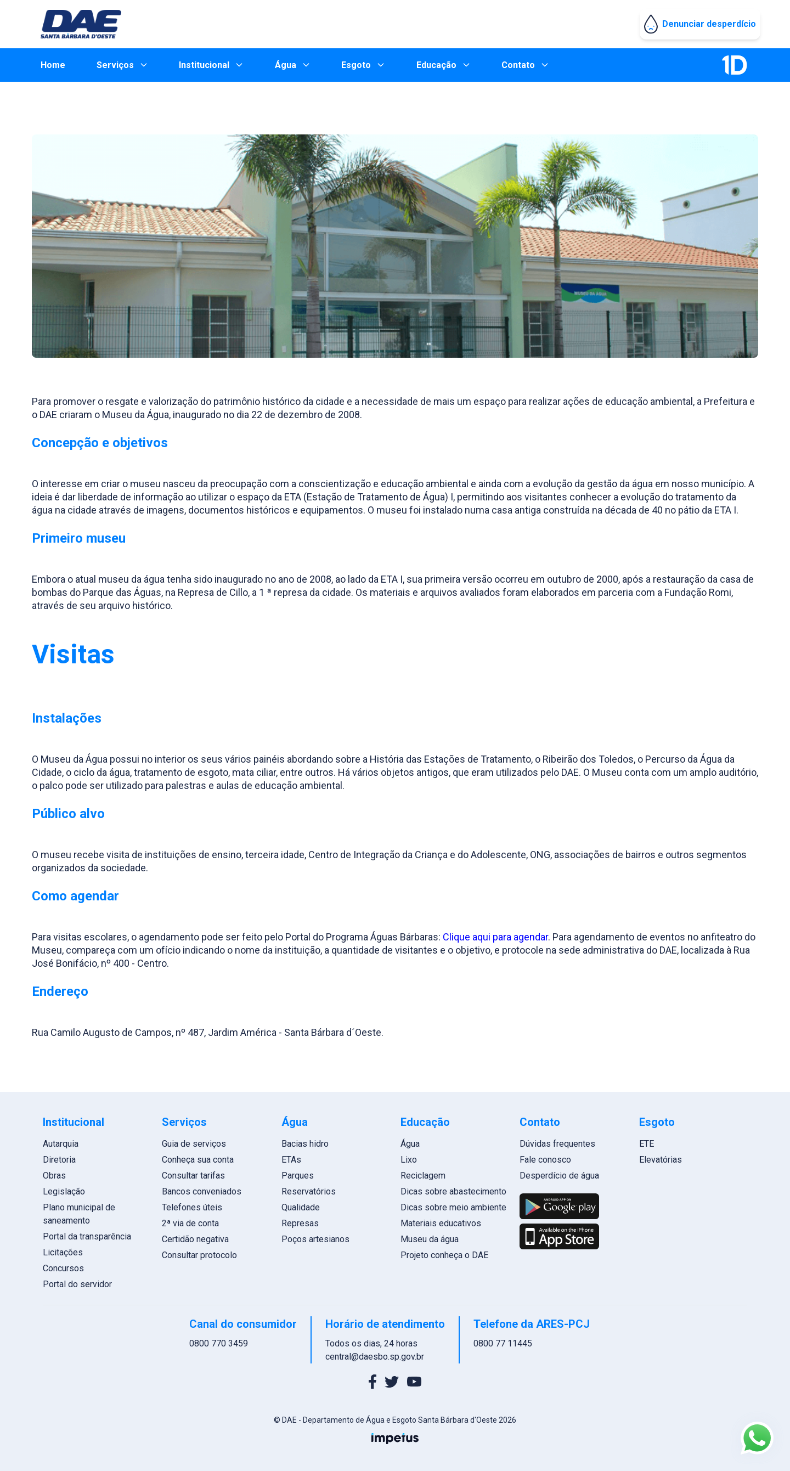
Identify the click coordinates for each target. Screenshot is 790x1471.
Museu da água (429, 1239)
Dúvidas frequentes (557, 1144)
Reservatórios (308, 1191)
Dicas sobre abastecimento (453, 1191)
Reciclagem (422, 1175)
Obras (54, 1175)
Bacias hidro (305, 1144)
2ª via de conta (190, 1223)
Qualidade (300, 1207)
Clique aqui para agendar (495, 937)
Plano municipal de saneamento (79, 1214)
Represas (300, 1223)
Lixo (408, 1159)
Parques (297, 1175)
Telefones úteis (192, 1207)
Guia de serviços (194, 1144)
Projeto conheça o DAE (444, 1255)
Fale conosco (545, 1159)
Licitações (63, 1252)
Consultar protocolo (199, 1255)
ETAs (291, 1159)
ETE (646, 1144)
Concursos (63, 1268)
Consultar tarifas (193, 1175)
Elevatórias (660, 1159)
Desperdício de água (559, 1175)
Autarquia (60, 1144)
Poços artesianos (315, 1239)
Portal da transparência (87, 1236)
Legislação (64, 1191)
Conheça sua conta (198, 1159)
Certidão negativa (195, 1239)
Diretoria (59, 1159)
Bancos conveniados (201, 1191)
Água (410, 1144)
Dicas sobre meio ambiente (453, 1207)
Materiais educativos (440, 1223)
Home (53, 65)
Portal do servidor (77, 1284)
